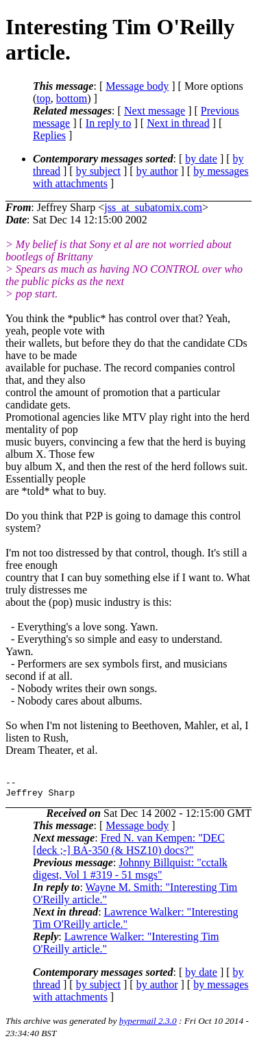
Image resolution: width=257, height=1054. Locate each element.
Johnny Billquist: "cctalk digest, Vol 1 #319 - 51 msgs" (130, 873)
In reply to (109, 123)
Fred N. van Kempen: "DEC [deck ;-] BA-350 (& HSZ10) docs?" (129, 848)
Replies (49, 135)
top (43, 98)
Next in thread (178, 123)
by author (157, 171)
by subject (98, 171)
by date (201, 158)
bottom (71, 98)
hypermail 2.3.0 (148, 1025)
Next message (154, 111)
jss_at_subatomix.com (153, 207)
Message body (137, 86)
